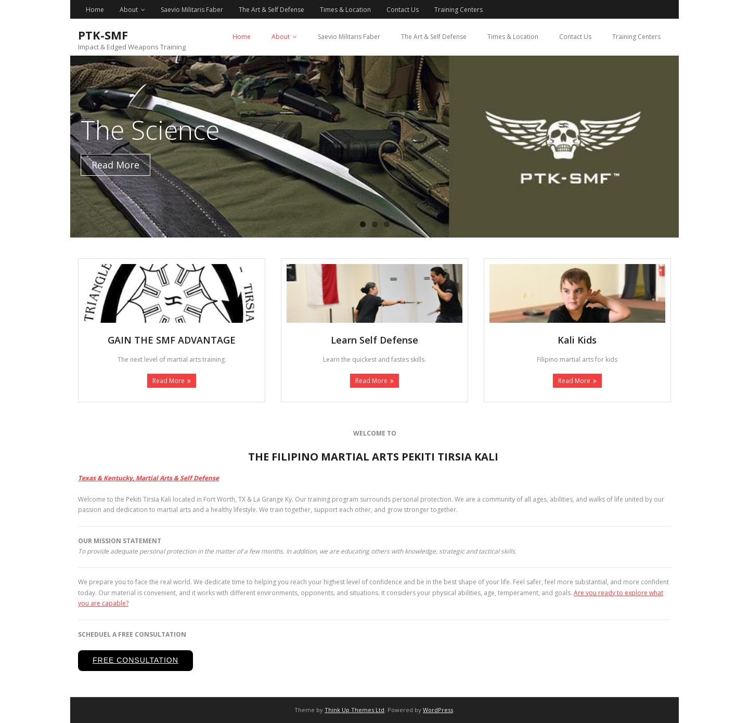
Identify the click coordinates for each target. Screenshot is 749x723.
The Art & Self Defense (271, 9)
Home (95, 9)
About (129, 9)
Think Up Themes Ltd (354, 710)
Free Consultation (135, 660)
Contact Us (402, 9)
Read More (168, 380)
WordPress (438, 710)
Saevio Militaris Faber (192, 9)
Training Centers (458, 9)
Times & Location (345, 9)
